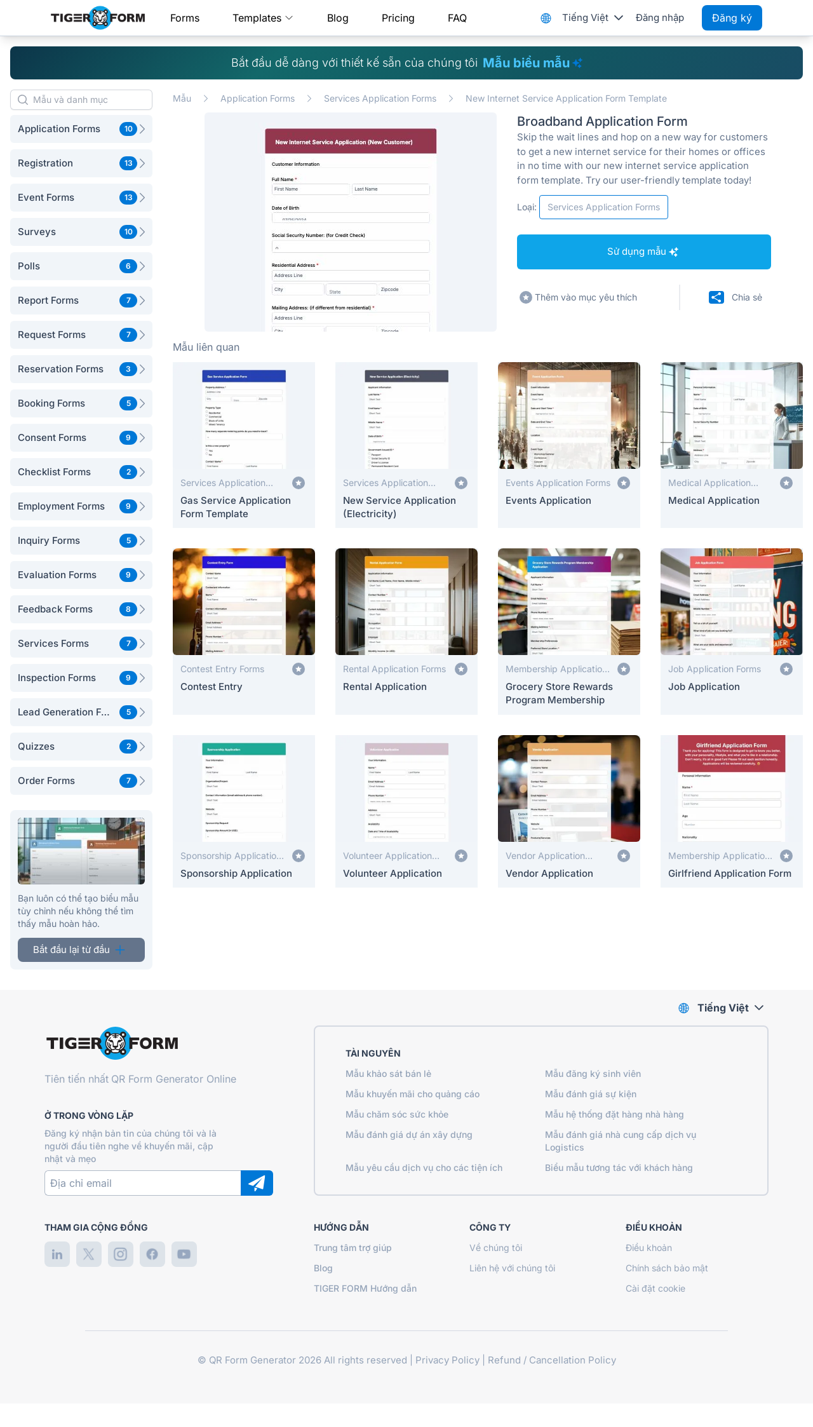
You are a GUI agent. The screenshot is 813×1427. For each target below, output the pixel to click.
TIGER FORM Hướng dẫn (365, 1288)
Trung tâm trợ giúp (353, 1247)
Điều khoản (649, 1247)
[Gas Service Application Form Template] (244, 445)
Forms (184, 17)
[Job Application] (732, 631)
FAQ (457, 17)
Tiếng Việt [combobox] (585, 17)
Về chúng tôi (495, 1247)
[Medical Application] (732, 445)
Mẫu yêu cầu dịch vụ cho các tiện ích (424, 1167)
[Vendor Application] (569, 811)
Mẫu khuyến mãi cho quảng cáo (413, 1093)
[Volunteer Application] (406, 811)
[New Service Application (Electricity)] (406, 445)
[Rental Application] (406, 631)
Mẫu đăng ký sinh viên (593, 1073)
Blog (338, 17)
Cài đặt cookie (655, 1288)
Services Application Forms (380, 98)
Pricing (398, 17)
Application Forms (257, 98)
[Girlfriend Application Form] (732, 811)
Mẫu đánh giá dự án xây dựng (409, 1134)
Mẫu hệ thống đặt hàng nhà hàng (614, 1114)
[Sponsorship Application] (244, 811)
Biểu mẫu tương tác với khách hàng (619, 1167)
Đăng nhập (660, 17)
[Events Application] (569, 445)
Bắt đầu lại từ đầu (79, 949)
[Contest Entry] (244, 631)
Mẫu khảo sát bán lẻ (388, 1073)
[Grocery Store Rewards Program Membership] (569, 631)
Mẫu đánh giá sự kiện (590, 1093)
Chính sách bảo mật (667, 1267)
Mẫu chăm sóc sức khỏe (397, 1114)
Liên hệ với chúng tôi (512, 1267)
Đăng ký (732, 17)
